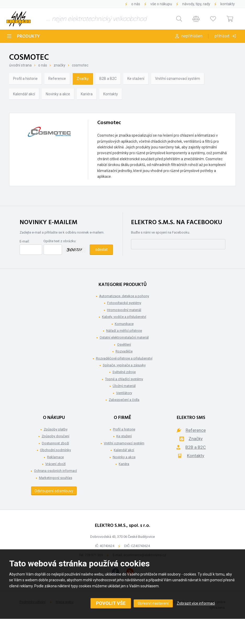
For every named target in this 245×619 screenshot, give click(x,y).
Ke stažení (135, 78)
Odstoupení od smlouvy (54, 491)
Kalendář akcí (24, 94)
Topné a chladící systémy (124, 379)
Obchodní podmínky (55, 450)
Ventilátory (124, 393)
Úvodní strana (20, 65)
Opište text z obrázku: (59, 241)
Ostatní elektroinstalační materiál (124, 337)
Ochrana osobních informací (55, 471)
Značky (59, 65)
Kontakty (227, 4)
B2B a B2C (108, 78)
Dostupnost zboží (55, 443)
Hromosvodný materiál (124, 310)
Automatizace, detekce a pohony (124, 296)
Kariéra (87, 94)
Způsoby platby (55, 429)
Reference (57, 78)
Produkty (28, 36)
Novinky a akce (58, 94)
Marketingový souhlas (55, 478)
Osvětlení (124, 344)
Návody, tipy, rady (196, 4)
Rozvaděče (124, 351)
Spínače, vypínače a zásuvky (124, 365)
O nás (135, 4)
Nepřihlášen (191, 36)
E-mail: (25, 241)
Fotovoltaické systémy (124, 303)
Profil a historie (25, 78)
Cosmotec (80, 65)
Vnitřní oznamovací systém (177, 78)
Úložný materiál (124, 386)
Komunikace (124, 324)
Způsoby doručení (55, 436)
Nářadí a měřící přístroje (124, 331)
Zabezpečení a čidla (124, 400)
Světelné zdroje (124, 372)
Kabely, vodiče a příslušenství (124, 317)
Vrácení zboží (55, 464)
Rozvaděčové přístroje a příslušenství (124, 358)
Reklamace (55, 457)
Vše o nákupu (161, 4)
